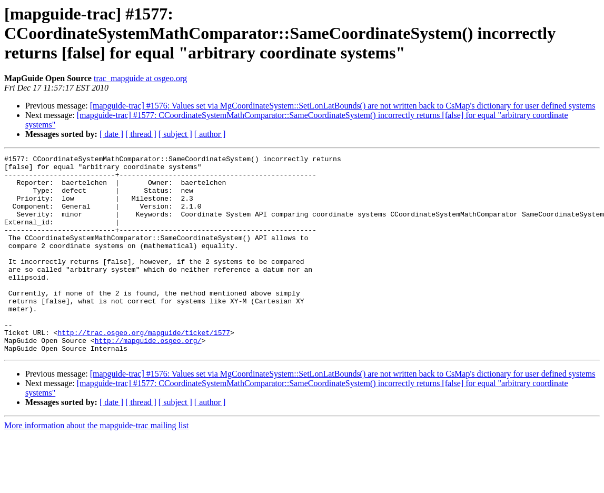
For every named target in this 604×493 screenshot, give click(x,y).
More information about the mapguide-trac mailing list (96, 464)
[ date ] (111, 134)
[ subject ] (175, 134)
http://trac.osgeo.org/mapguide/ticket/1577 (143, 368)
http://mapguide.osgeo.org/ (148, 378)
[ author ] (210, 134)
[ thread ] (140, 134)
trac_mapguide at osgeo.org (140, 78)
